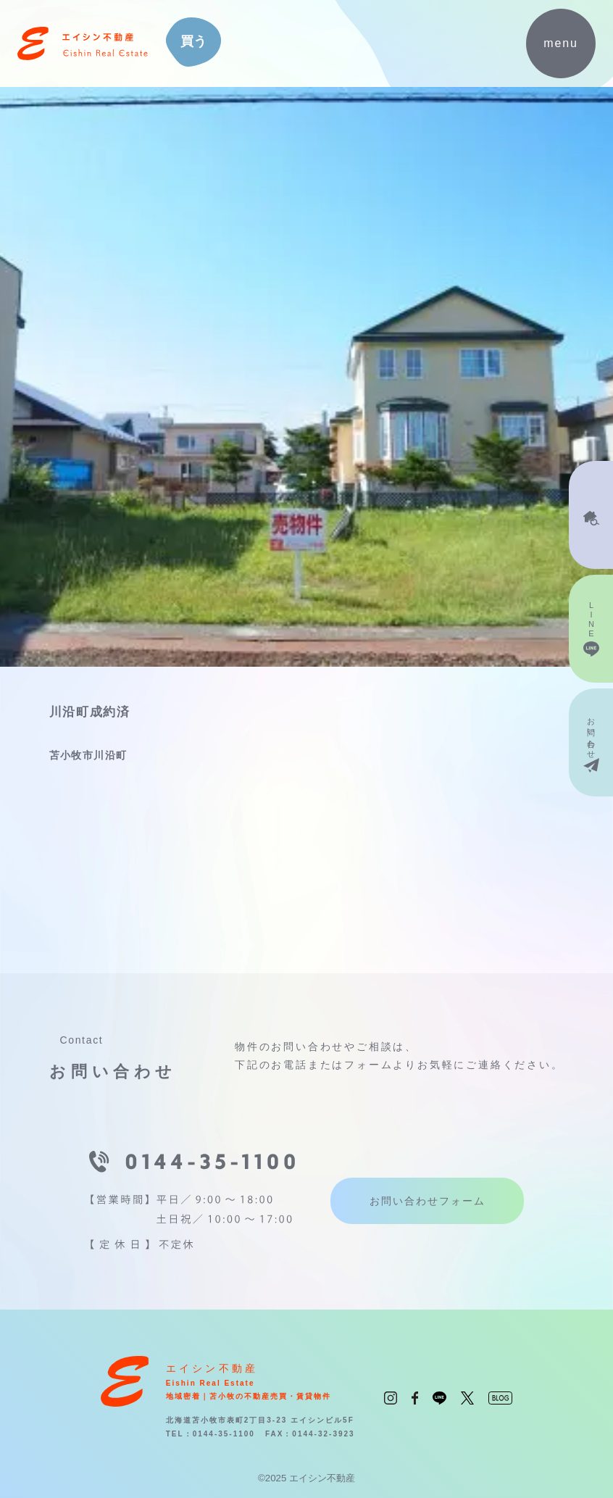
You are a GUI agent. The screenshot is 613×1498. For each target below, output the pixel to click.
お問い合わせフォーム (427, 1201)
